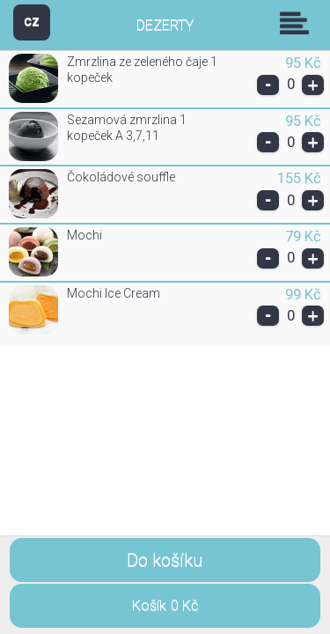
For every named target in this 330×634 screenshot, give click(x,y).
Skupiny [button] (298, 22)
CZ (32, 21)
